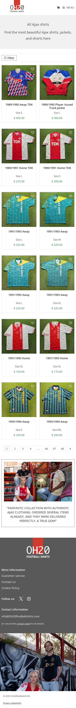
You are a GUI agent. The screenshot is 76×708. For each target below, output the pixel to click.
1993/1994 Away (19, 421)
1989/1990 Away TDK (19, 104)
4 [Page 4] (30, 449)
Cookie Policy (10, 587)
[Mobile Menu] (67, 7)
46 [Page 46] (46, 449)
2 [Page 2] (15, 449)
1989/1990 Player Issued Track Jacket (57, 106)
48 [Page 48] (62, 449)
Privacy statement (12, 703)
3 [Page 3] (22, 449)
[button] (32, 69)
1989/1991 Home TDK (19, 168)
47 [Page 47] (54, 449)
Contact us (9, 581)
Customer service (13, 575)
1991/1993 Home (19, 358)
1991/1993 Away (19, 231)
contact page (23, 623)
